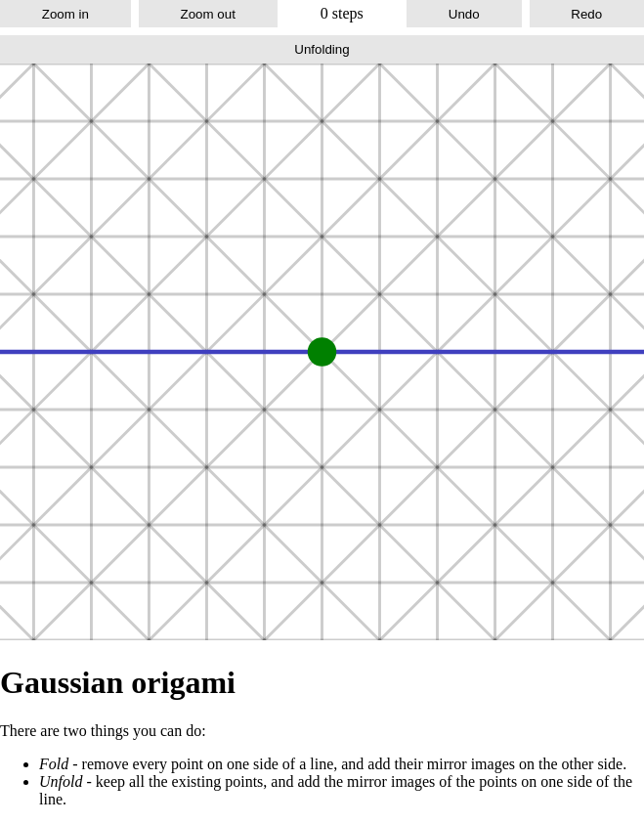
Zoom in (65, 14)
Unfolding (321, 49)
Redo (586, 14)
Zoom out (208, 14)
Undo (464, 14)
